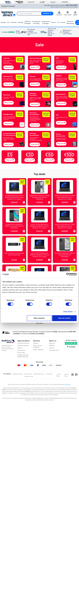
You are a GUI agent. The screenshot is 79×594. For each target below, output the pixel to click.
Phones (53, 22)
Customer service (23, 343)
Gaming (20, 22)
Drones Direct (28, 374)
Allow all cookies (64, 318)
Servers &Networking (70, 22)
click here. (68, 384)
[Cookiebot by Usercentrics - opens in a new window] (68, 274)
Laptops (3, 22)
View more (39, 323)
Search (47, 13)
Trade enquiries (38, 349)
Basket (75, 13)
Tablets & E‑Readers (27, 22)
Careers (51, 348)
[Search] (35, 13)
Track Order (67, 13)
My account (21, 350)
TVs (58, 22)
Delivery (35, 343)
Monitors (14, 22)
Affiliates (52, 345)
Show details (68, 311)
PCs (8, 22)
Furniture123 (49, 374)
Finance (19, 348)
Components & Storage (45, 22)
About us (52, 343)
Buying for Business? (8, 6)
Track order (21, 353)
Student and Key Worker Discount (22, 356)
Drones (63, 22)
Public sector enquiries (37, 346)
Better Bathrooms (39, 374)
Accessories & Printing (36, 22)
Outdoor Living (28, 376)
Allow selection (39, 318)
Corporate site (54, 350)
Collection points (22, 345)
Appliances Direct (18, 374)
